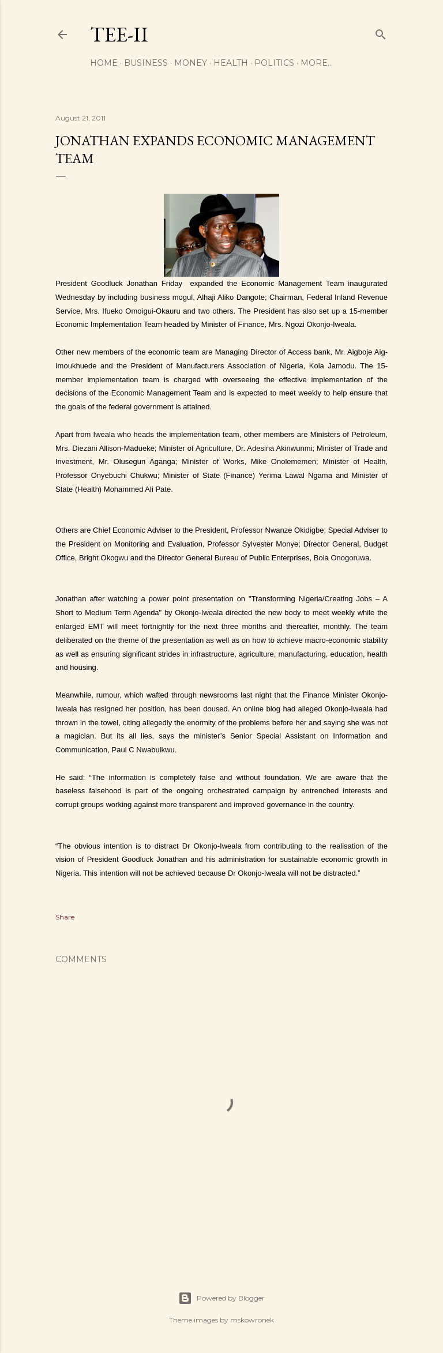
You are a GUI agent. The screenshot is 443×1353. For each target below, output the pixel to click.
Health (230, 63)
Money (190, 63)
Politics (274, 63)
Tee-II (119, 34)
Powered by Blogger (221, 1298)
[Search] (381, 32)
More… (317, 63)
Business (146, 63)
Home (104, 63)
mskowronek (252, 1320)
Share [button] (64, 917)
